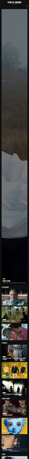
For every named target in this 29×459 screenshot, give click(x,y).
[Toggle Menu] (26, 6)
